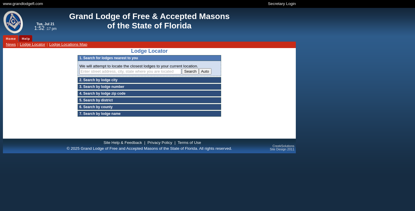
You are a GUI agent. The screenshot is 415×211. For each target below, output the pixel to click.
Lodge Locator (32, 44)
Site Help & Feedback (122, 142)
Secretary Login (282, 3)
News (11, 44)
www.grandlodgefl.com (23, 3)
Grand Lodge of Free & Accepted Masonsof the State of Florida (149, 21)
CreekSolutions (283, 146)
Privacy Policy (160, 142)
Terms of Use (189, 142)
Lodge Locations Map (68, 44)
